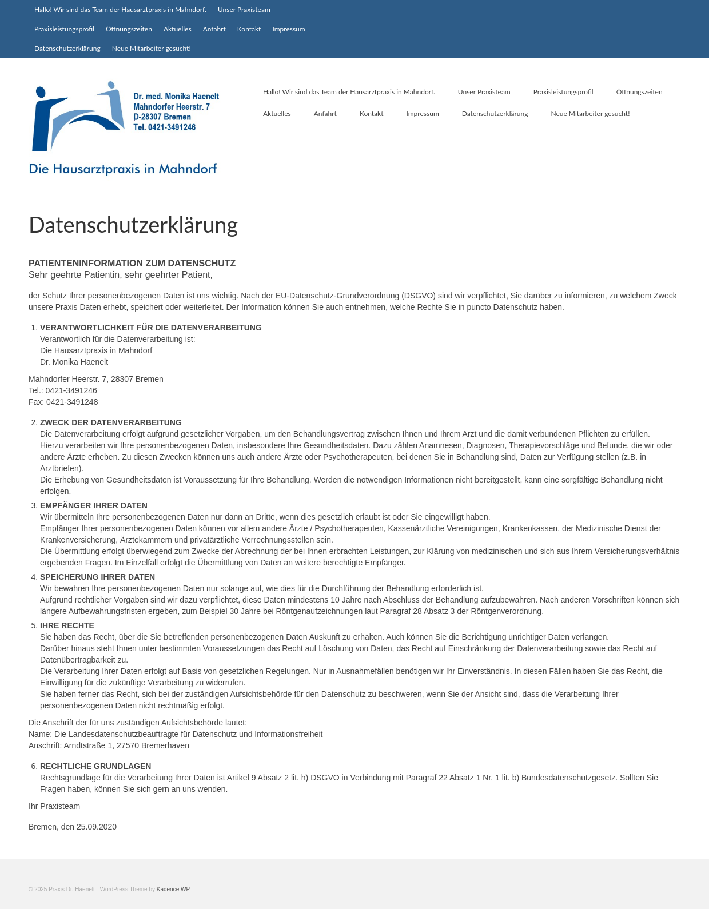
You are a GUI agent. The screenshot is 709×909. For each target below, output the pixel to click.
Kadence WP (173, 889)
